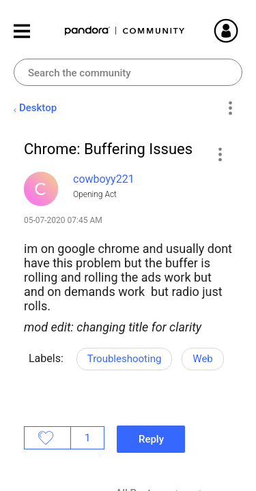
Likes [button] (47, 438)
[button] (219, 154)
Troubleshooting (124, 359)
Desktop (38, 108)
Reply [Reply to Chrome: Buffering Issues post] (151, 439)
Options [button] (229, 108)
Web (202, 359)
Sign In (242, 31)
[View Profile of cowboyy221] (103, 179)
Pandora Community (124, 31)
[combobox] (128, 72)
